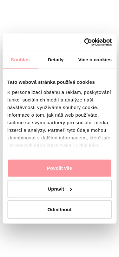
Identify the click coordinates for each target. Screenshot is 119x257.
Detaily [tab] (56, 59)
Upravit (60, 188)
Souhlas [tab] (20, 59)
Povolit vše (59, 168)
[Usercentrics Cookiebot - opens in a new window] (85, 42)
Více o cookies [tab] (95, 59)
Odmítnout (60, 209)
